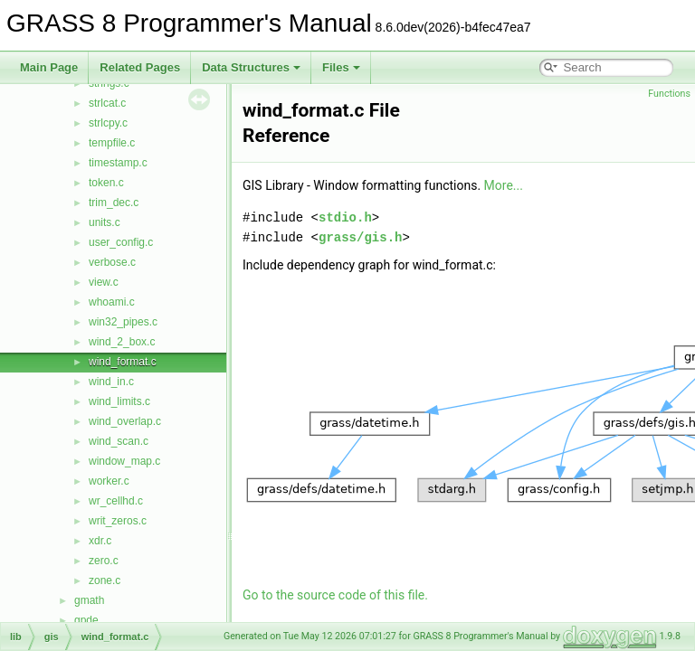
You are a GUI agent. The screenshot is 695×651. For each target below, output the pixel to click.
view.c (104, 282)
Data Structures (251, 67)
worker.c (109, 481)
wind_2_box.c (122, 341)
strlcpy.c (108, 123)
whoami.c (112, 302)
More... (503, 185)
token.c (106, 182)
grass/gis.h (360, 237)
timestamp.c (118, 162)
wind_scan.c (118, 441)
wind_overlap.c (125, 421)
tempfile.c (112, 143)
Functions (669, 93)
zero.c (104, 560)
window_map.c (124, 461)
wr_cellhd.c (116, 501)
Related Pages (140, 67)
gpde (86, 620)
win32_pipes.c (123, 322)
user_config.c (121, 242)
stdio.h (345, 217)
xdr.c (100, 540)
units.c (104, 222)
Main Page (49, 67)
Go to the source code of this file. (335, 595)
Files (341, 67)
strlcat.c (107, 103)
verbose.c (112, 262)
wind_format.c (123, 361)
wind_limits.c (119, 401)
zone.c (104, 580)
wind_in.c (111, 381)
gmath (89, 600)
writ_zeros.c (118, 520)
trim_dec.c (113, 202)
